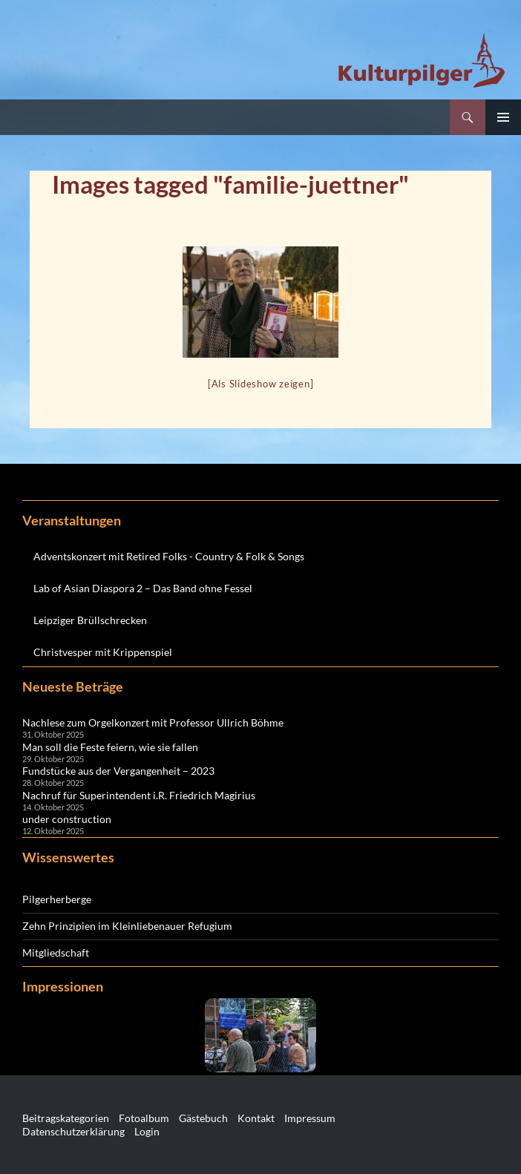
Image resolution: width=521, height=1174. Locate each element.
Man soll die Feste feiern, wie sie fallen (110, 747)
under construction (66, 819)
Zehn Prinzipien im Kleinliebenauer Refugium (127, 925)
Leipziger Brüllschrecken (90, 620)
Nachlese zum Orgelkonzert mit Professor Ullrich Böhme (153, 722)
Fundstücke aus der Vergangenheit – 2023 (118, 770)
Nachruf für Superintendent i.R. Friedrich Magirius (138, 795)
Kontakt (256, 1118)
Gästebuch (203, 1118)
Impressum (309, 1118)
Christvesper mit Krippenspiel (102, 652)
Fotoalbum (144, 1118)
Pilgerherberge (56, 899)
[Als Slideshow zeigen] (261, 384)
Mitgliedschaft (55, 952)
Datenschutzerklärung (73, 1131)
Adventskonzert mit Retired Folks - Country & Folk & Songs (168, 556)
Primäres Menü (503, 117)
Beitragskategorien (65, 1118)
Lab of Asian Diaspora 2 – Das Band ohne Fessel (142, 588)
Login (147, 1131)
